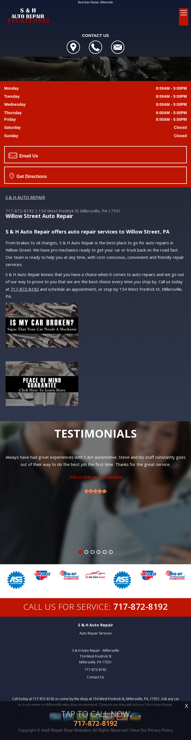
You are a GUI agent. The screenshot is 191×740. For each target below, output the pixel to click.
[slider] (95, 491)
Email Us (23, 155)
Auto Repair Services (95, 633)
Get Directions (28, 176)
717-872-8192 (20, 211)
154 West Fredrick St (59, 211)
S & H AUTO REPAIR (25, 197)
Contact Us (95, 677)
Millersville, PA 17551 (100, 211)
